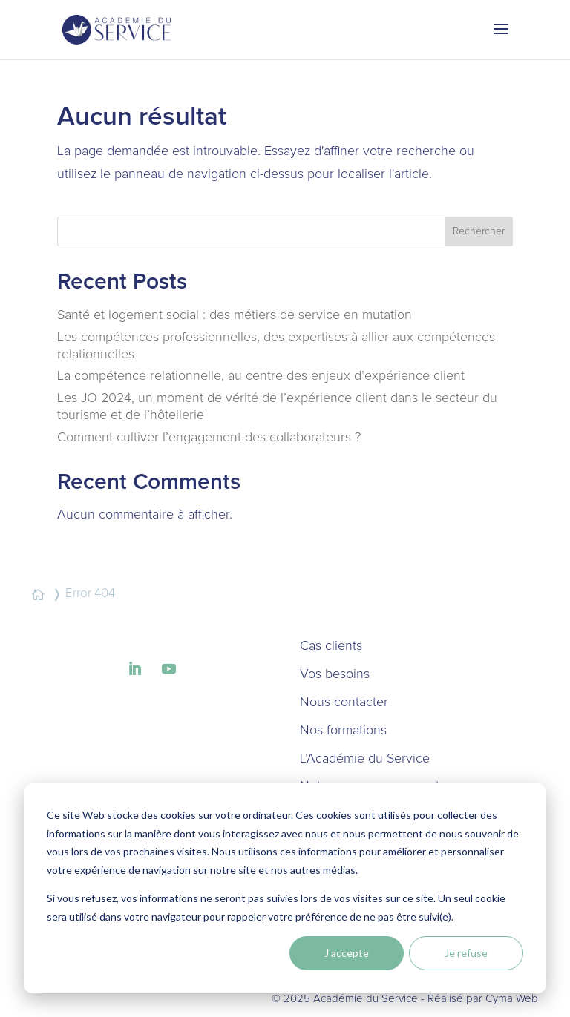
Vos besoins (335, 674)
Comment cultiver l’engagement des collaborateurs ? (209, 437)
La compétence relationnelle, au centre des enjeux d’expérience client (261, 376)
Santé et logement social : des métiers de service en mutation (234, 315)
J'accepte (346, 953)
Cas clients (331, 646)
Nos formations (343, 730)
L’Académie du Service (365, 759)
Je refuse (466, 953)
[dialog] (285, 888)
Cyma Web (511, 998)
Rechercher (479, 231)
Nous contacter (344, 702)
